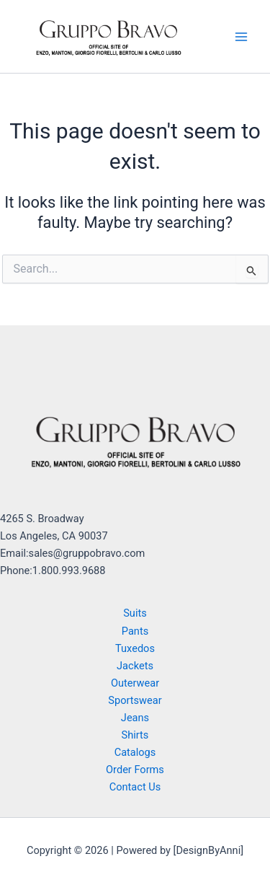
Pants (135, 631)
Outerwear (135, 683)
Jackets (135, 665)
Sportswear (134, 700)
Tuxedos (135, 648)
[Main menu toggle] (241, 36)
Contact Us (135, 786)
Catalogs (135, 752)
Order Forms (135, 769)
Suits (135, 613)
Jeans (135, 717)
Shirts (135, 734)
